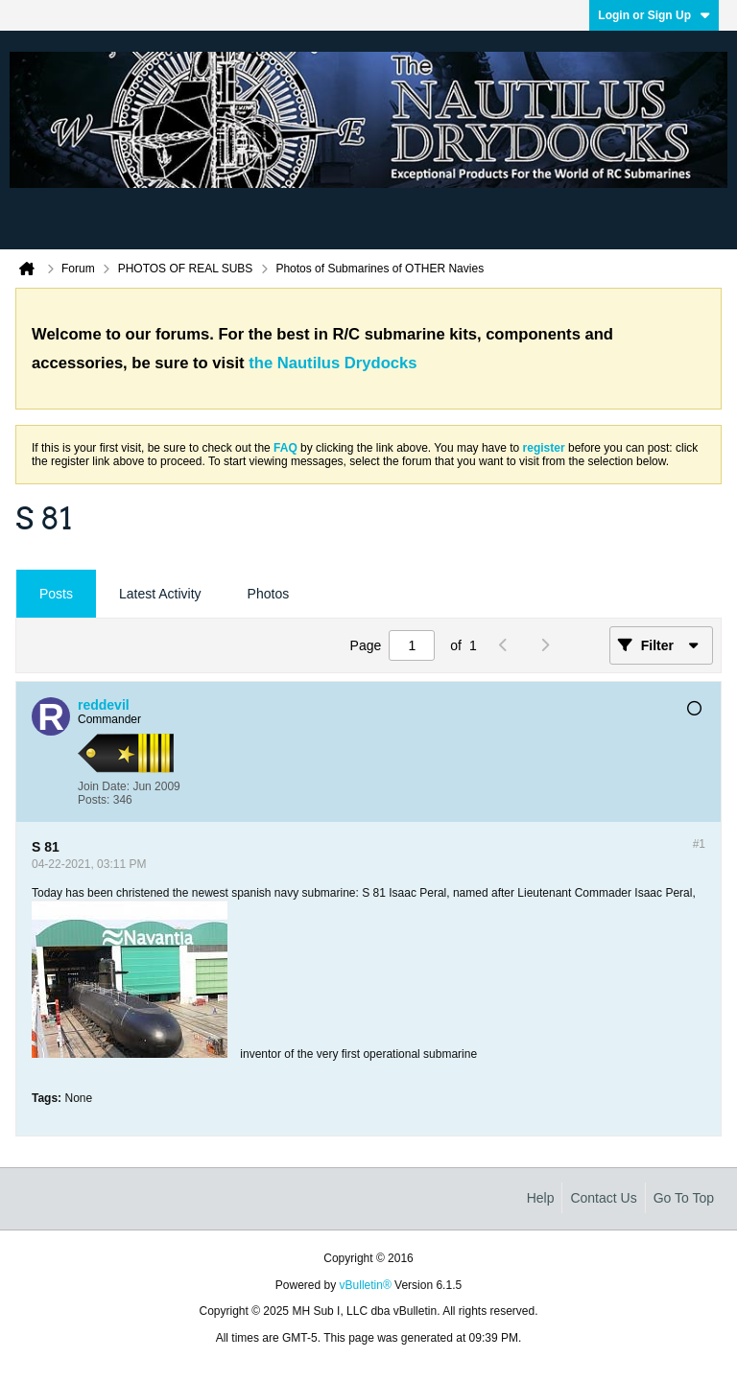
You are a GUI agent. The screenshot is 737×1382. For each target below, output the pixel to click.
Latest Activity (160, 593)
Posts (56, 593)
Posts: (93, 800)
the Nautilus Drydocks (332, 363)
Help (541, 1198)
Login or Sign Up (654, 15)
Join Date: (104, 786)
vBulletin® (366, 1285)
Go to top (684, 1198)
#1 (699, 844)
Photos (269, 593)
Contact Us (603, 1198)
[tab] (56, 594)
